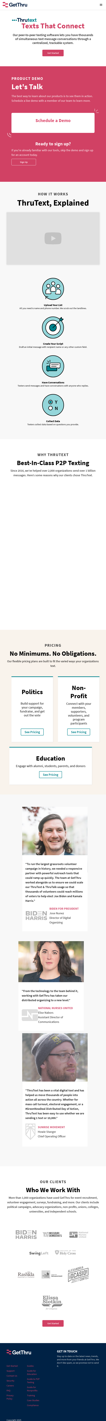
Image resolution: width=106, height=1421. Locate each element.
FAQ (8, 1390)
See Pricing (32, 732)
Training (31, 1395)
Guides (30, 1365)
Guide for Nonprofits (32, 1389)
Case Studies (33, 1400)
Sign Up (24, 162)
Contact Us (12, 1375)
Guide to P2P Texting (33, 1381)
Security (10, 1380)
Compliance (33, 1405)
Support (11, 1370)
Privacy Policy (10, 1397)
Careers (10, 1385)
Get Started (53, 1323)
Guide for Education (32, 1372)
